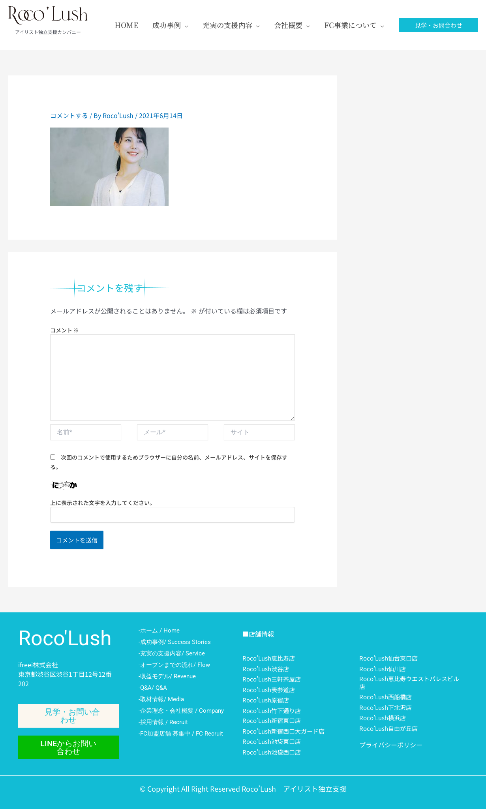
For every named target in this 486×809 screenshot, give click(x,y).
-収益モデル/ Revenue (167, 676)
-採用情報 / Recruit (163, 722)
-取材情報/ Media (161, 699)
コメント (64, 330)
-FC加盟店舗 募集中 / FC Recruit (181, 733)
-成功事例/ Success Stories (175, 642)
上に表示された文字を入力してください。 (102, 503)
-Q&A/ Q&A (153, 687)
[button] (438, 25)
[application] (184, 25)
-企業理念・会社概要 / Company (181, 710)
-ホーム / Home (159, 630)
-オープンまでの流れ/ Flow (174, 664)
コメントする (69, 115)
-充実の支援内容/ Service (172, 653)
